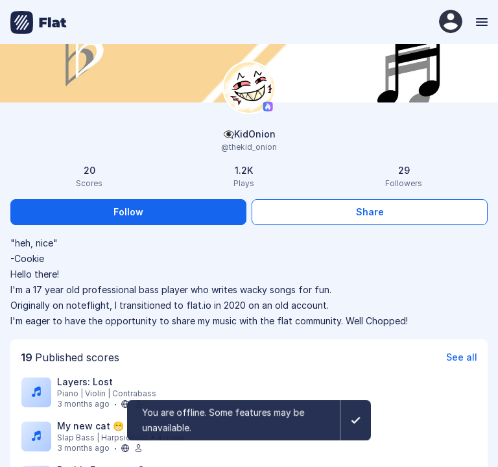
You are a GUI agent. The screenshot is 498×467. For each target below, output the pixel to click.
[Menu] (480, 22)
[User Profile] (450, 22)
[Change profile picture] (249, 88)
